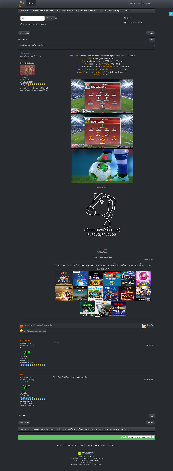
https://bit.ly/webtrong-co (133, 22)
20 (101, 446)
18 (96, 446)
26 (115, 446)
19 (98, 446)
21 (103, 446)
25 (112, 446)
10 (77, 446)
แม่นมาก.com (86, 265)
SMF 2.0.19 (76, 460)
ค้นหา (50, 18)
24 (110, 446)
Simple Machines (94, 460)
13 (84, 446)
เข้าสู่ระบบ (148, 3)
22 (105, 446)
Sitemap (60, 446)
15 (89, 446)
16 (91, 446)
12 (82, 446)
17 (94, 446)
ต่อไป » (150, 33)
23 (108, 446)
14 (87, 446)
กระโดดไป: (123, 437)
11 (79, 446)
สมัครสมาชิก (135, 3)
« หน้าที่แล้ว (24, 33)
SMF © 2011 (85, 460)
